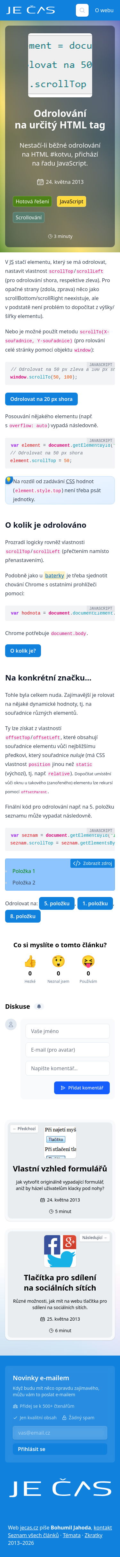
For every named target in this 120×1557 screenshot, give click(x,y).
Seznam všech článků (33, 1535)
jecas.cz (29, 1527)
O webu (104, 10)
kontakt (103, 1527)
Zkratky (93, 1535)
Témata (72, 1535)
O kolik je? (23, 650)
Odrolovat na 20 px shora (41, 399)
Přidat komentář (81, 1088)
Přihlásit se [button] (31, 1449)
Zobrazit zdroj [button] (92, 863)
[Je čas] (60, 1488)
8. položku (23, 916)
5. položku (56, 903)
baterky (54, 575)
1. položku (95, 903)
